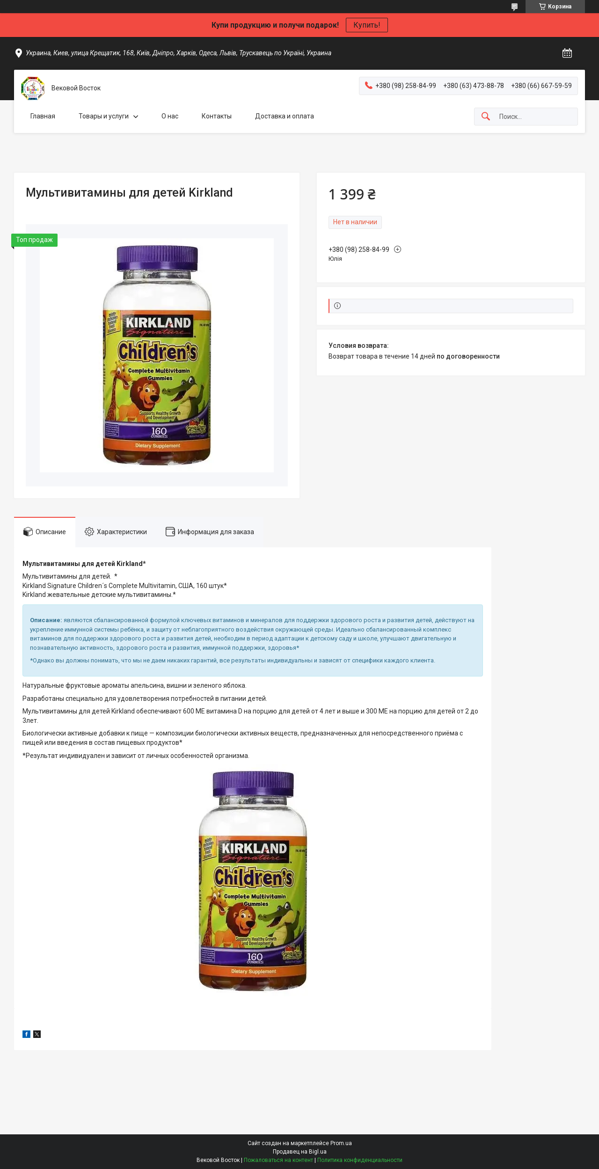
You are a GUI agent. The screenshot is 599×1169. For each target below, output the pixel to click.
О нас (169, 116)
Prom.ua (341, 1143)
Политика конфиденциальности (359, 1160)
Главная (42, 116)
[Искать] (485, 117)
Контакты (217, 116)
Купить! (366, 25)
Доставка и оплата (284, 116)
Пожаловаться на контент (278, 1160)
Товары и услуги (104, 116)
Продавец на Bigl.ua (300, 1151)
